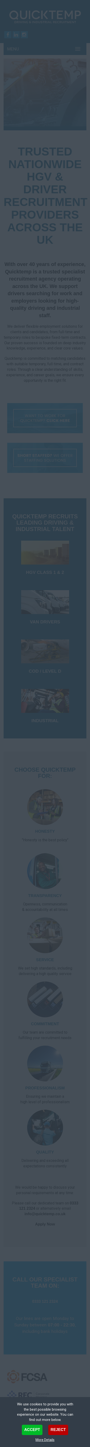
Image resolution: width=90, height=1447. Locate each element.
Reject (58, 1430)
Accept (32, 1430)
